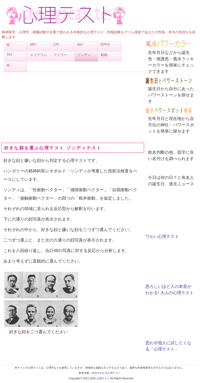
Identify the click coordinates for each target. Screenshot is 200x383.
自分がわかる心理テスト (106, 372)
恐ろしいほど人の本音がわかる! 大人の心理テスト (169, 286)
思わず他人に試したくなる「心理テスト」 (168, 342)
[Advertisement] (40, 107)
